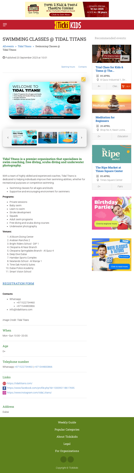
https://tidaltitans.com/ (19, 383)
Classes (114, 86)
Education (121, 137)
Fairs (118, 187)
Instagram (71, 459)
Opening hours (68, 64)
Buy (126, 86)
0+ (97, 137)
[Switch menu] (5, 25)
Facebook (63, 459)
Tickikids (73, 467)
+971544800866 (43, 366)
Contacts (82, 64)
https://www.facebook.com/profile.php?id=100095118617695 (41, 387)
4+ (97, 86)
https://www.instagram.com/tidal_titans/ (29, 392)
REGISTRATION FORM (18, 284)
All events (8, 46)
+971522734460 (23, 366)
